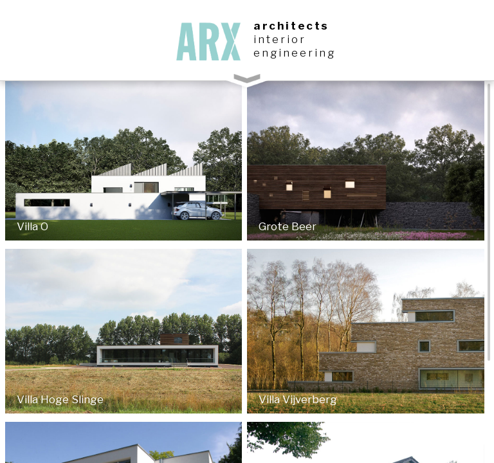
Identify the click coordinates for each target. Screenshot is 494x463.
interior (279, 39)
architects (291, 25)
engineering (294, 52)
